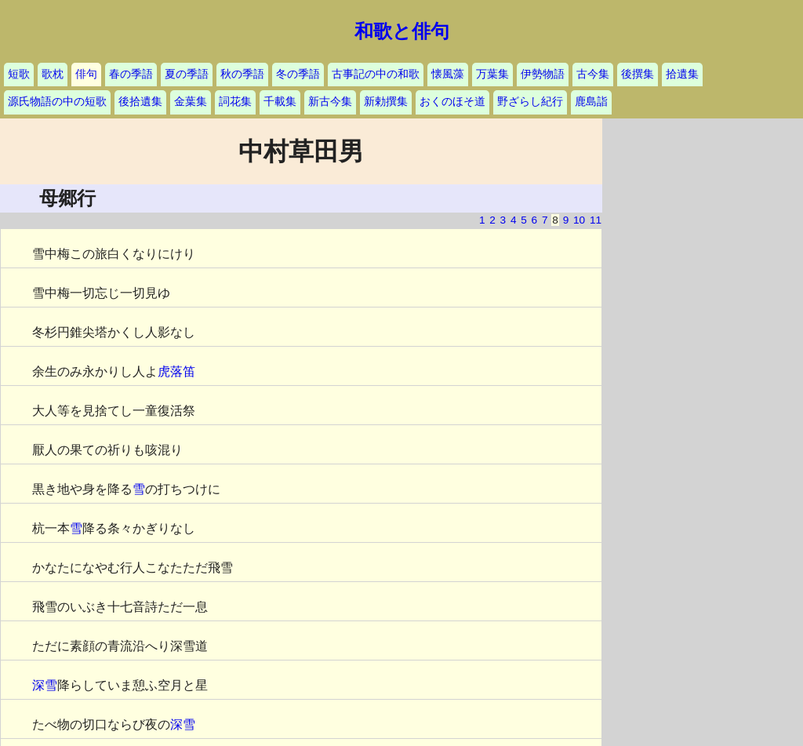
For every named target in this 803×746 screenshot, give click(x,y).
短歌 (19, 74)
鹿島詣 (591, 101)
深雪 (44, 685)
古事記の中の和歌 (376, 74)
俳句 (86, 74)
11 (595, 220)
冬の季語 (298, 74)
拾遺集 (682, 74)
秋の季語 (242, 74)
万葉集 (492, 74)
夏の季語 (187, 74)
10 (579, 220)
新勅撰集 (386, 101)
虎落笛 (176, 371)
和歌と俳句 (401, 31)
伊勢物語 (543, 74)
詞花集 (235, 101)
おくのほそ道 (452, 101)
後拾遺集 (140, 101)
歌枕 (53, 74)
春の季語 (131, 74)
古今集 (592, 74)
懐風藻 (447, 74)
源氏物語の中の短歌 (57, 101)
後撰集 (637, 74)
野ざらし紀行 (530, 101)
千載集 (279, 101)
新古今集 (330, 101)
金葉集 (190, 101)
